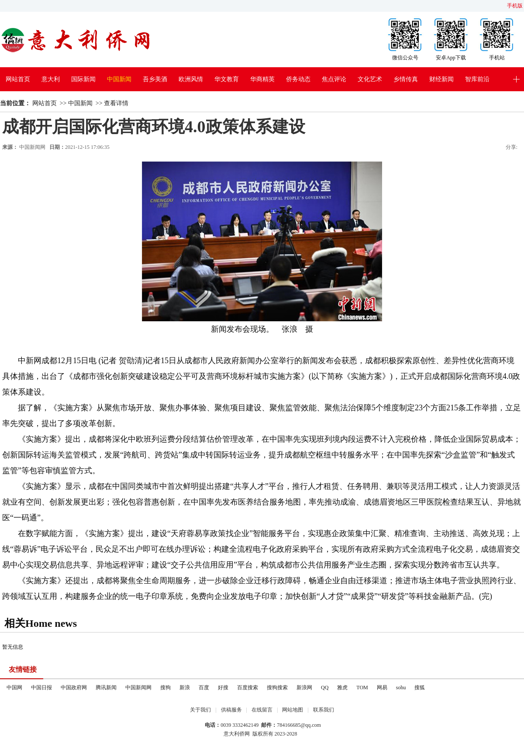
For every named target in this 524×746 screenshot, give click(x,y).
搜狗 (165, 687)
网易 (382, 687)
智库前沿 (477, 79)
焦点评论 (334, 79)
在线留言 (262, 710)
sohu (401, 687)
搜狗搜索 (277, 687)
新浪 (184, 687)
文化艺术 (370, 79)
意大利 (50, 79)
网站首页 (18, 79)
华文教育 (226, 79)
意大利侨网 (237, 734)
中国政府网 (74, 687)
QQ (324, 687)
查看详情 (116, 103)
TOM (362, 687)
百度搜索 (247, 687)
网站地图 (292, 710)
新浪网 (304, 687)
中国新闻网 (138, 687)
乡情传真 (405, 79)
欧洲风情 (191, 79)
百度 (204, 687)
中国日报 (41, 687)
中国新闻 (119, 79)
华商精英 (262, 79)
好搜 (223, 687)
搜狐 (419, 687)
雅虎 (342, 687)
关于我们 (200, 710)
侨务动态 (298, 79)
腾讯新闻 (106, 687)
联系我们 (323, 710)
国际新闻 (83, 79)
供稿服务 (231, 710)
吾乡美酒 (155, 79)
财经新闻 (441, 79)
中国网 (14, 687)
